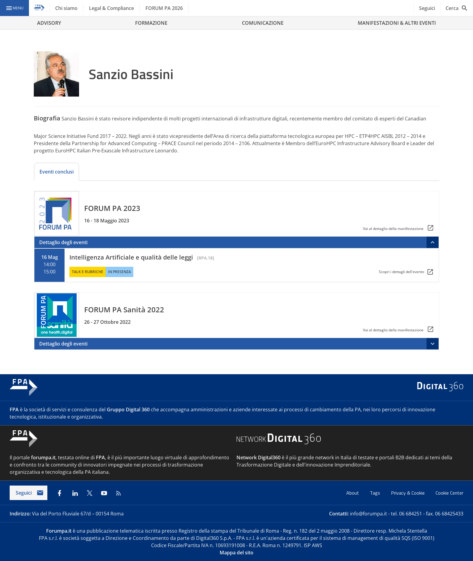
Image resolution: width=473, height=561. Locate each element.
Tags (375, 492)
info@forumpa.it (368, 513)
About (353, 492)
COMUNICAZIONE (263, 23)
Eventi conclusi (57, 171)
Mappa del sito (236, 552)
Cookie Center (449, 492)
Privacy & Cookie (408, 492)
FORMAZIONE (151, 23)
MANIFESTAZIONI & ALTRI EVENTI (397, 23)
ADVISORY (49, 23)
